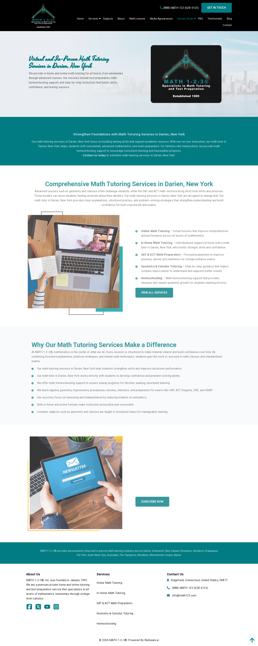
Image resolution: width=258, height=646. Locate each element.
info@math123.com (184, 595)
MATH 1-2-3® (118, 640)
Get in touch (216, 7)
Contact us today (94, 166)
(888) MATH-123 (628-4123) (179, 7)
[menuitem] (78, 18)
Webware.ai (151, 640)
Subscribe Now (163, 501)
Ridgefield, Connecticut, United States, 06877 (199, 580)
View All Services (165, 292)
